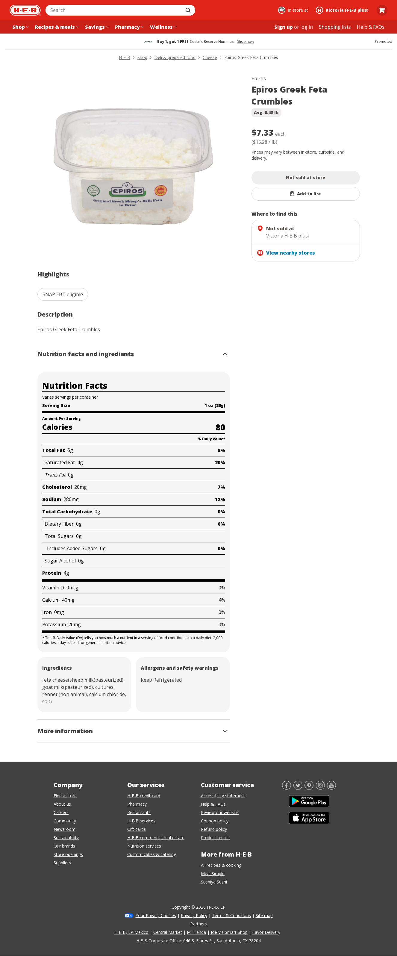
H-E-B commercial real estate (155, 837)
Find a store (65, 795)
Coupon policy (214, 821)
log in (306, 27)
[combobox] (114, 10)
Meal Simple (213, 873)
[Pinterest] (308, 788)
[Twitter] (297, 788)
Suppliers (62, 863)
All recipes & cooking (221, 865)
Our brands (64, 846)
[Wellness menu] (162, 27)
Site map (264, 915)
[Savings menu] (96, 27)
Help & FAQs (213, 804)
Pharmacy (137, 804)
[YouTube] (331, 788)
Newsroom (64, 829)
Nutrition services (144, 846)
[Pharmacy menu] (128, 27)
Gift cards (136, 829)
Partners (198, 924)
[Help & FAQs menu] (370, 27)
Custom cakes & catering (151, 854)
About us (62, 804)
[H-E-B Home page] (25, 10)
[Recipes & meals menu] (56, 27)
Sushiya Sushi (214, 882)
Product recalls (215, 837)
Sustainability (66, 837)
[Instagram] (320, 788)
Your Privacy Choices (156, 915)
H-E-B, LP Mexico (131, 932)
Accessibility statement (223, 795)
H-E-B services (141, 821)
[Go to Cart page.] (382, 10)
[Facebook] (286, 788)
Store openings (68, 854)
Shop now (245, 41)
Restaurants (139, 812)
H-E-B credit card (143, 795)
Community (65, 821)
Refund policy (214, 829)
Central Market (167, 932)
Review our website (220, 812)
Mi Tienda (196, 932)
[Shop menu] (20, 27)
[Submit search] (188, 10)
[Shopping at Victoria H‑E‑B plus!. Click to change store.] (343, 10)
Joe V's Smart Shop (229, 932)
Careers (61, 812)
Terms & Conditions (231, 915)
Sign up (283, 27)
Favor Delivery (266, 932)
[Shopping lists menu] (335, 27)
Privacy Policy (194, 915)
